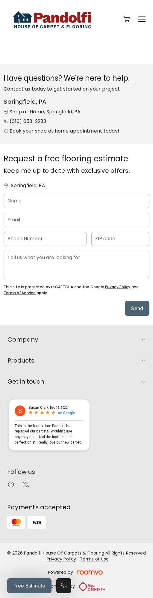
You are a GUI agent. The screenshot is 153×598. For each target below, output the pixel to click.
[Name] (76, 201)
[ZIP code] (120, 239)
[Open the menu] (142, 19)
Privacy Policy (117, 286)
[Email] (76, 220)
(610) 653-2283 (28, 121)
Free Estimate (29, 586)
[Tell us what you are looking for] (76, 265)
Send (137, 308)
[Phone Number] (45, 239)
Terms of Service (20, 292)
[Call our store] (63, 585)
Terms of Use (94, 559)
